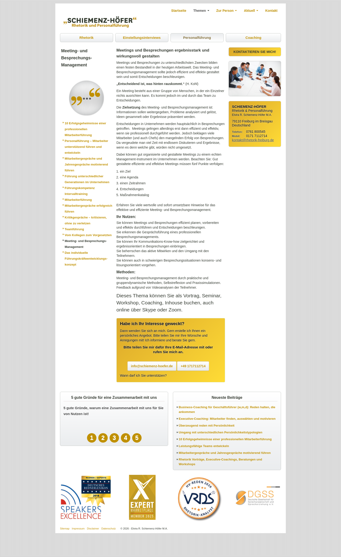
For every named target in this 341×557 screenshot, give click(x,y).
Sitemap (64, 528)
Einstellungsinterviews (142, 38)
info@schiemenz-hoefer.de (152, 366)
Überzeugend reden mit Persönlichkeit (206, 426)
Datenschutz (108, 528)
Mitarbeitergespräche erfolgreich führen (88, 209)
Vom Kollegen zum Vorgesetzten (88, 235)
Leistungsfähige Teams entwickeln (204, 446)
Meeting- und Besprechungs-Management (86, 244)
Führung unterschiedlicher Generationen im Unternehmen (87, 179)
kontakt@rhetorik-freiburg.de (253, 140)
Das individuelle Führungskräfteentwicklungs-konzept (86, 258)
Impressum (78, 528)
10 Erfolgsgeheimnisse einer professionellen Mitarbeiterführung (85, 129)
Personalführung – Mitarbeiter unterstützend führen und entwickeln (86, 147)
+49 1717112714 (193, 366)
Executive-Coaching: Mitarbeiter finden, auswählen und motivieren (227, 419)
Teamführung (74, 229)
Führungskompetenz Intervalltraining (80, 191)
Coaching (253, 38)
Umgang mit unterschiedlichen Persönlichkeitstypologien (220, 432)
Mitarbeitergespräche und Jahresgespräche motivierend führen (86, 164)
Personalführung (197, 38)
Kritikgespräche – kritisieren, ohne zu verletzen (86, 220)
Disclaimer (93, 528)
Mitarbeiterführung (78, 200)
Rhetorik (86, 38)
